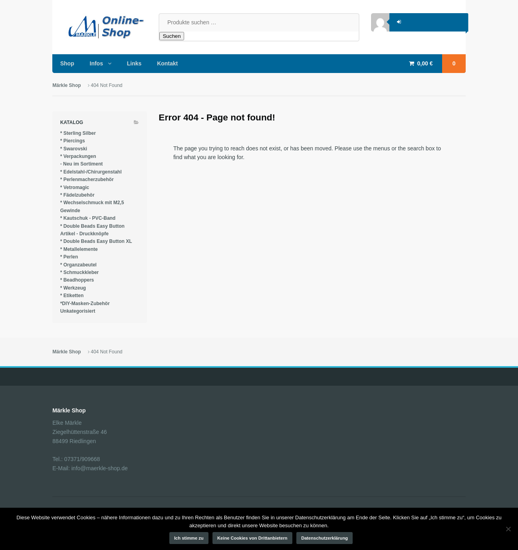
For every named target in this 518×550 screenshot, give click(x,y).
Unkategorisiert (77, 311)
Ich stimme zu (189, 538)
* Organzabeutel (78, 265)
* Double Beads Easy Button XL (96, 241)
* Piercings (72, 141)
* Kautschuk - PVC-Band (88, 218)
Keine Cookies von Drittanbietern (252, 538)
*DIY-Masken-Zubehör (85, 303)
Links (134, 63)
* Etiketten (72, 295)
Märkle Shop (66, 85)
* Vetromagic (74, 187)
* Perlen (69, 257)
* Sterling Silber (78, 133)
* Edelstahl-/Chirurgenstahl (91, 172)
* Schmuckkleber (79, 272)
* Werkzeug (73, 288)
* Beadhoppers (77, 280)
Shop (67, 63)
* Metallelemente (79, 249)
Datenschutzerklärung (324, 538)
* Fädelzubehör (77, 195)
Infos (96, 63)
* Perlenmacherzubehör (87, 179)
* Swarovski (73, 149)
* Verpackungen (78, 156)
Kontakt (167, 63)
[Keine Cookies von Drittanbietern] (508, 529)
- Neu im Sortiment (81, 164)
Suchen (172, 36)
